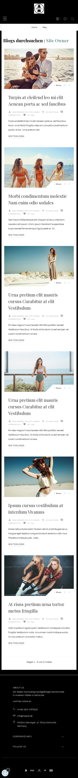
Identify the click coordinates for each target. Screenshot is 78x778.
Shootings (53, 112)
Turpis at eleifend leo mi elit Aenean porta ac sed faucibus (37, 100)
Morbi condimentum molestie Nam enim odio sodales (37, 199)
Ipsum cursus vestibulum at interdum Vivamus (35, 508)
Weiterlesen (16, 136)
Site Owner (34, 112)
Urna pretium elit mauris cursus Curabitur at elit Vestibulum (33, 301)
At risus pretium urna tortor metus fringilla (36, 607)
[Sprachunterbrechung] (58, 19)
